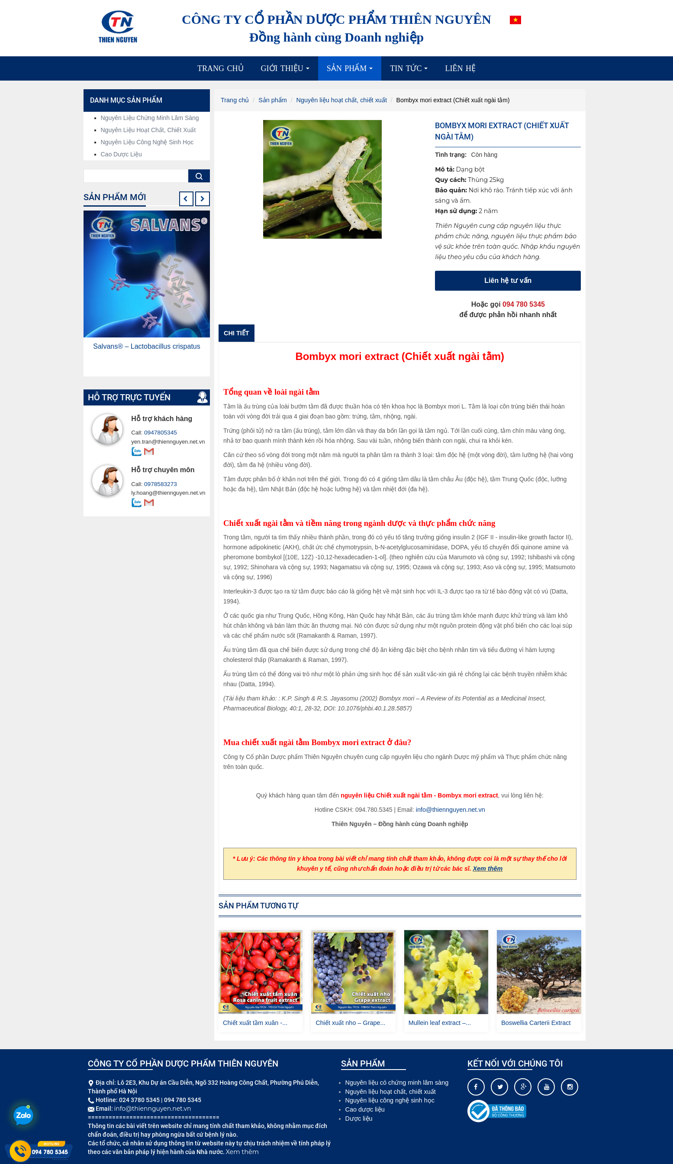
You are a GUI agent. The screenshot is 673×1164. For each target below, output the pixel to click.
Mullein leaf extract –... (439, 1022)
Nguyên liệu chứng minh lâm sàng (150, 117)
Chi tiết (236, 332)
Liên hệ (460, 68)
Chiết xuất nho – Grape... (349, 1022)
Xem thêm (487, 868)
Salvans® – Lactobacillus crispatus (146, 346)
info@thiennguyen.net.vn (450, 809)
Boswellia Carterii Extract (535, 1022)
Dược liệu (358, 1116)
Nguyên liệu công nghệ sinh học (147, 142)
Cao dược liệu (121, 154)
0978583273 (159, 484)
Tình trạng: (451, 154)
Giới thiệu (287, 71)
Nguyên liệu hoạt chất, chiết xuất (339, 100)
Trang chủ (220, 68)
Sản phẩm (352, 71)
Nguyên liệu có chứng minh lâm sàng (395, 1081)
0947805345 (159, 432)
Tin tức (411, 71)
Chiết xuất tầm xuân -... (254, 1022)
